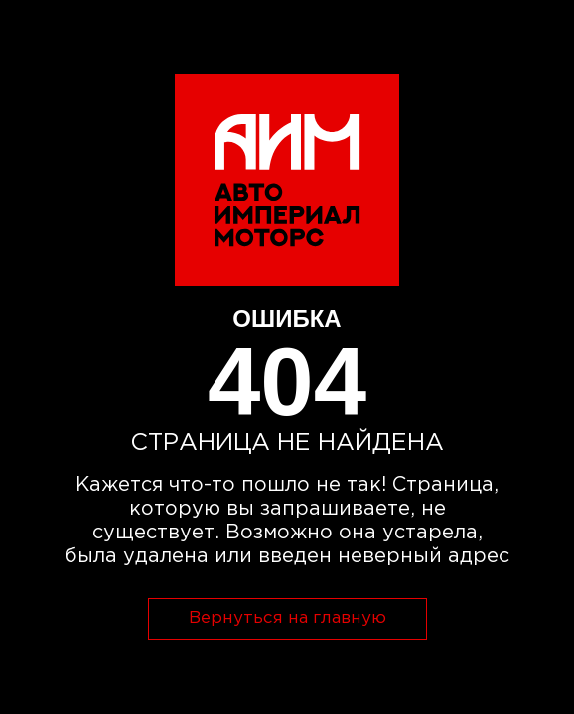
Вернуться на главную (287, 618)
